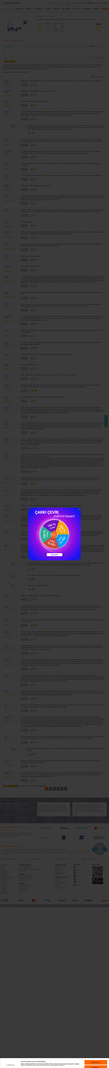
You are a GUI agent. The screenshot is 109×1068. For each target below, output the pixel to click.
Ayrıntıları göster (25, 615)
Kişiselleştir (96, 614)
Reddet (96, 619)
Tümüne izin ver (95, 608)
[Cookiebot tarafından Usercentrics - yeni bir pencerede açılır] (10, 620)
